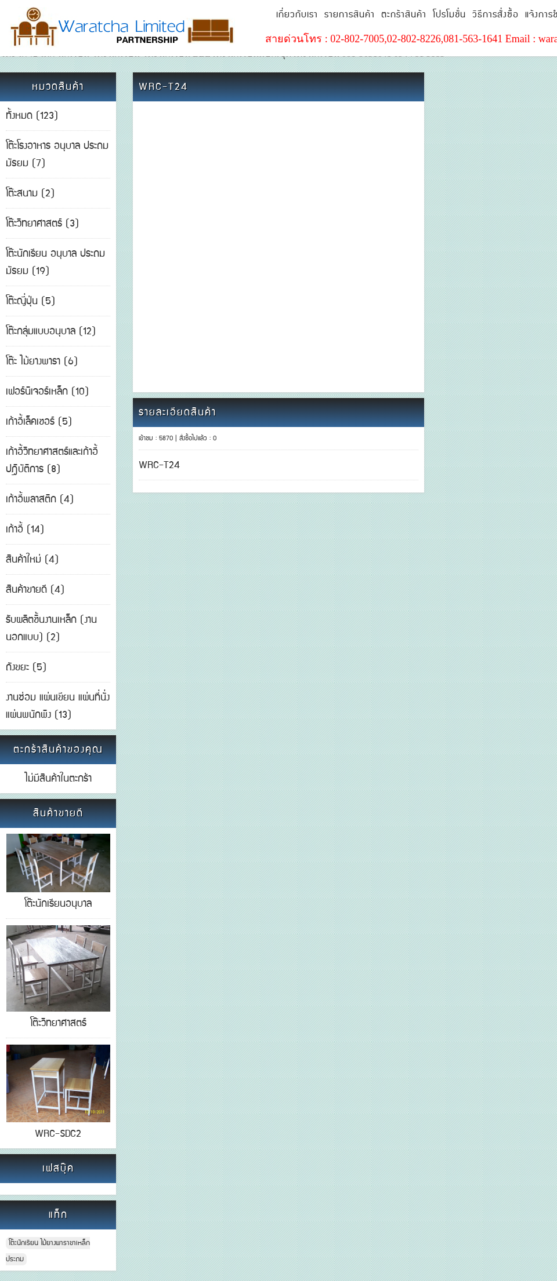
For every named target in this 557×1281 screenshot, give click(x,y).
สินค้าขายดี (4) (35, 589)
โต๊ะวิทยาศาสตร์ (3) (42, 223)
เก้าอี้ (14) (25, 529)
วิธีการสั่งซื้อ (495, 15)
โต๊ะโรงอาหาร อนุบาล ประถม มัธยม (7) (57, 154)
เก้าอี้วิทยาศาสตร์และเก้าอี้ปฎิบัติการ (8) (52, 460)
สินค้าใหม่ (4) (32, 559)
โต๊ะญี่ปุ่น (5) (30, 301)
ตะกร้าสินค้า (403, 15)
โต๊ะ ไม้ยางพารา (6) (42, 361)
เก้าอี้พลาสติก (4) (40, 499)
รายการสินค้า (349, 15)
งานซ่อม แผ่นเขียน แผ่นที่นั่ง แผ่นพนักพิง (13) (58, 706)
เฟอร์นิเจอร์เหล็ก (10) (47, 391)
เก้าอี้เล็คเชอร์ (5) (39, 421)
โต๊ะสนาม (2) (30, 193)
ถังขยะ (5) (26, 667)
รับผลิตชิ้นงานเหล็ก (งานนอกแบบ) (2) (51, 628)
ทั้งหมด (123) (32, 116)
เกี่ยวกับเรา (297, 15)
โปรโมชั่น (449, 15)
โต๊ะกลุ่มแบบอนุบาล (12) (51, 331)
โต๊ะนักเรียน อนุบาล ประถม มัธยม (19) (55, 262)
